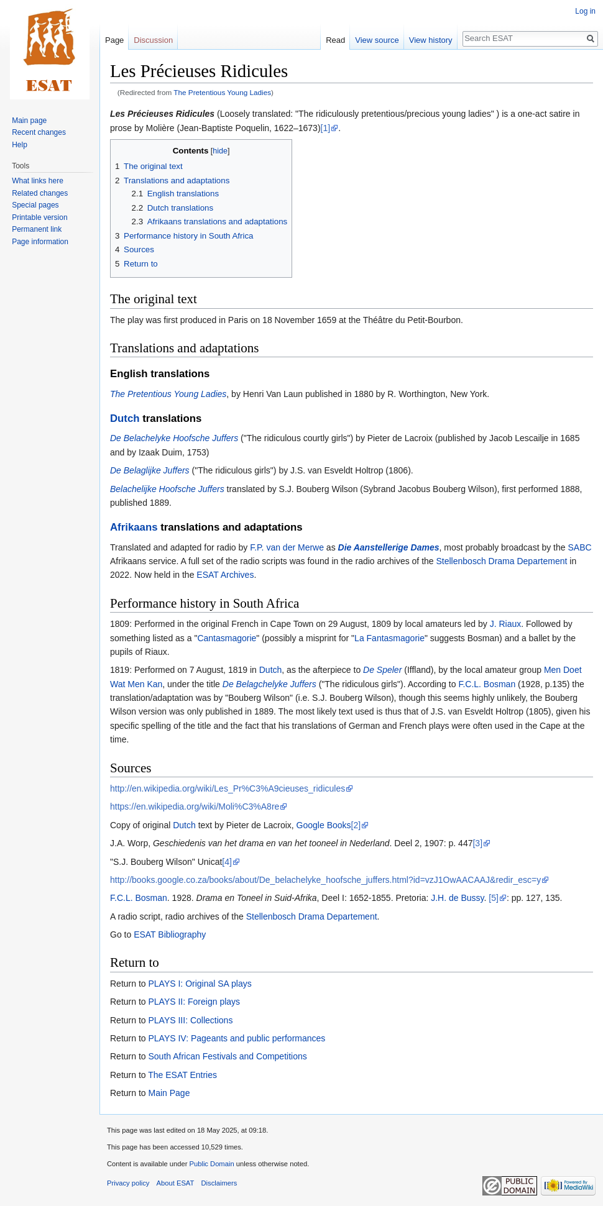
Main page (29, 120)
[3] (477, 843)
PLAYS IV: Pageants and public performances (236, 1038)
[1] (326, 128)
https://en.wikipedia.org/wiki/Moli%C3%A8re (194, 806)
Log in (585, 11)
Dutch (125, 418)
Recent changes (39, 132)
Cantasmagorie (226, 638)
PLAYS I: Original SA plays (199, 984)
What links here (37, 180)
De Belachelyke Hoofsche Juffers (174, 438)
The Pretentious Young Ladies (222, 92)
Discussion (153, 40)
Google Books (324, 825)
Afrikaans (133, 527)
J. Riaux (506, 624)
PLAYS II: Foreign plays (194, 1002)
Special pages (35, 205)
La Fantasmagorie (389, 638)
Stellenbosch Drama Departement (502, 561)
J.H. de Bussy (457, 898)
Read (335, 40)
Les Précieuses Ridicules (162, 114)
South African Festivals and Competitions (227, 1056)
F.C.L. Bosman (486, 684)
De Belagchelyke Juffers (269, 684)
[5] (494, 898)
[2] (356, 825)
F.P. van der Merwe (287, 547)
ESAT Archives (225, 575)
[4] (227, 862)
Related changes (40, 193)
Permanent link (37, 229)
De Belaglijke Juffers (150, 470)
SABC (579, 547)
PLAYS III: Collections (190, 1020)
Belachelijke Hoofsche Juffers (167, 489)
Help (19, 144)
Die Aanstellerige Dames (389, 547)
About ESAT (176, 1183)
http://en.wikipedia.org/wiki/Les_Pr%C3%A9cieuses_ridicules (227, 788)
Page (114, 40)
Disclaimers (219, 1183)
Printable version (39, 217)
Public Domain (211, 1163)
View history (431, 40)
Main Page (169, 1093)
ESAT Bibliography (170, 934)
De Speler (382, 670)
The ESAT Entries (182, 1075)
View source (377, 40)
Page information (40, 241)
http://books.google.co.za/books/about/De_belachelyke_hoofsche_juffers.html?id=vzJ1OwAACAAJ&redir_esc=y (325, 880)
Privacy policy (128, 1183)
